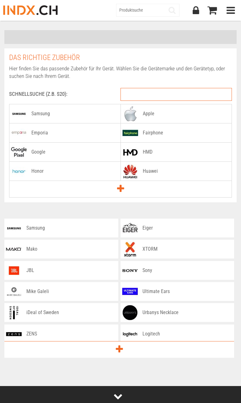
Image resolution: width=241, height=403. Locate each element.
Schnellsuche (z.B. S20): (38, 94)
